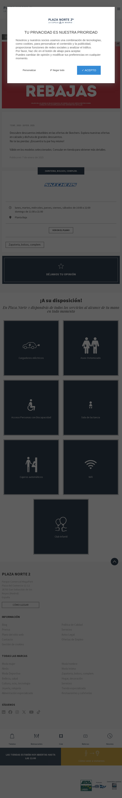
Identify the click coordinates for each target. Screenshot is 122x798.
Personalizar (29, 70)
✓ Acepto (89, 70)
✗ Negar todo (57, 70)
